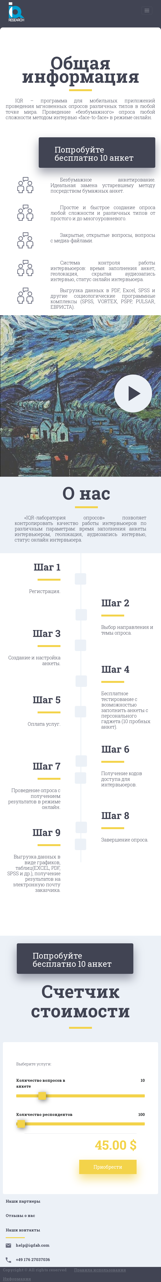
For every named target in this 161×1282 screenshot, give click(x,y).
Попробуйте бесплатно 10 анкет (94, 153)
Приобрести (107, 1167)
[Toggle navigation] (147, 10)
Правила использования (100, 1269)
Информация (17, 1278)
